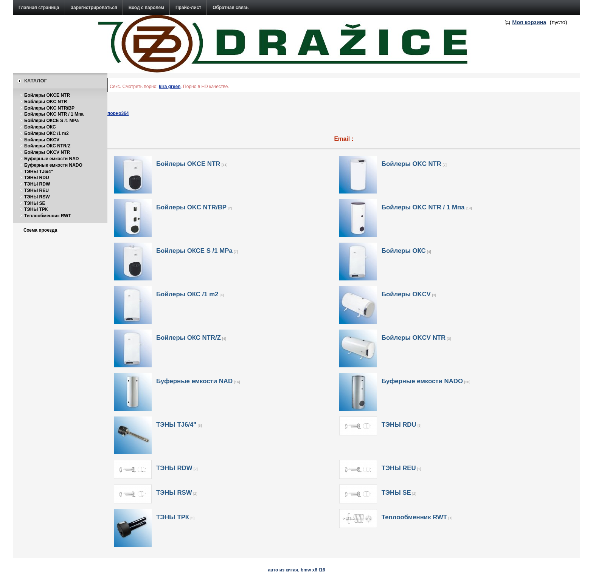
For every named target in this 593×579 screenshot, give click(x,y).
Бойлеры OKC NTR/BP (49, 108)
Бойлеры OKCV (41, 139)
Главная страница (39, 7)
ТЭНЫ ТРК (36, 209)
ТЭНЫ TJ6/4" (38, 171)
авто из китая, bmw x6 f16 (296, 570)
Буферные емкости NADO (53, 165)
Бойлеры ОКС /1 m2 (46, 133)
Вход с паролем (146, 7)
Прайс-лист (188, 7)
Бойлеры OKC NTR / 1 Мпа (54, 114)
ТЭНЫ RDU (36, 177)
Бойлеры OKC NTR (45, 101)
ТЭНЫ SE (34, 203)
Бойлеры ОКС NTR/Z (47, 146)
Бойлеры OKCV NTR (47, 152)
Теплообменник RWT (47, 215)
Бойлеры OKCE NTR (47, 95)
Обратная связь (230, 7)
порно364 (118, 113)
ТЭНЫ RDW (37, 184)
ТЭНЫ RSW (37, 197)
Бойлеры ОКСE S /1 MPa (51, 120)
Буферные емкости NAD (51, 158)
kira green (169, 86)
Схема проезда (40, 230)
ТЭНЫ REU (36, 190)
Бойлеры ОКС (40, 127)
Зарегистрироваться (94, 7)
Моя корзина (529, 22)
